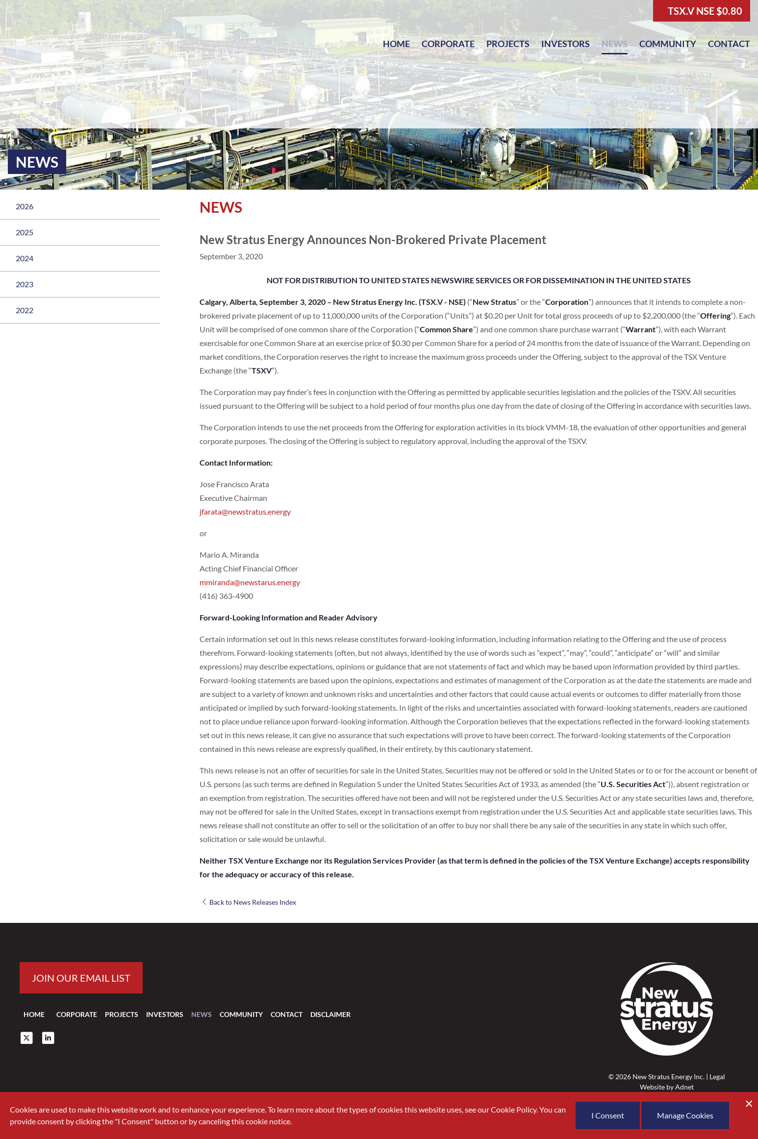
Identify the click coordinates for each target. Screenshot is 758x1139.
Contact (729, 43)
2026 (24, 206)
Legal (717, 1076)
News (615, 43)
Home (396, 43)
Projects (508, 43)
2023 (24, 284)
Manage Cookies (685, 1115)
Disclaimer (330, 1014)
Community (667, 43)
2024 (24, 258)
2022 (24, 310)
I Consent (607, 1115)
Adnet (684, 1087)
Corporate (448, 43)
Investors (565, 43)
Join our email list (81, 978)
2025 (24, 232)
